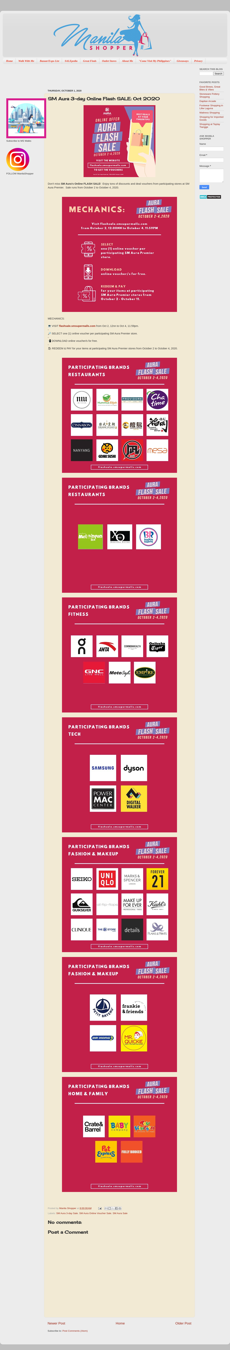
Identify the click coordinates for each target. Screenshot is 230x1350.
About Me (127, 61)
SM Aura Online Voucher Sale (95, 1213)
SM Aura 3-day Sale (67, 1213)
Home (9, 61)
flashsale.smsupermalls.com (77, 326)
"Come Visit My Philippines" (155, 61)
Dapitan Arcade (207, 101)
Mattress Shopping (209, 112)
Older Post (183, 1323)
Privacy (198, 61)
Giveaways (183, 61)
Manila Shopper (68, 1208)
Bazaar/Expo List (49, 61)
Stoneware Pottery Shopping (209, 95)
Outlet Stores (109, 61)
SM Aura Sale (120, 1213)
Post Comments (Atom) (75, 1331)
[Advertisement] (113, 75)
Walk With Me (26, 61)
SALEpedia (71, 61)
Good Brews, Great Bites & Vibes (209, 88)
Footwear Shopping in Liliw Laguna (211, 107)
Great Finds (89, 61)
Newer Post (56, 1323)
